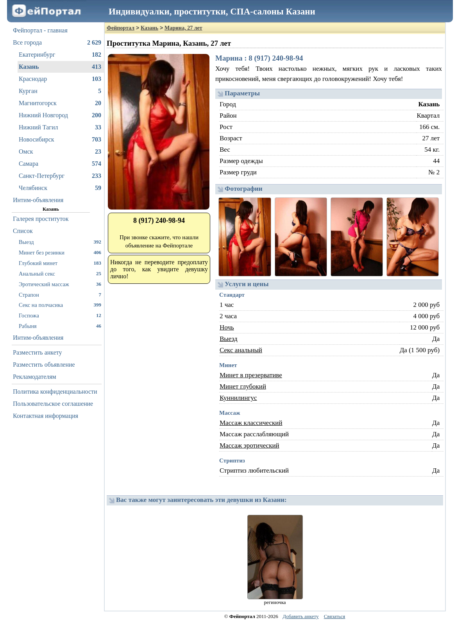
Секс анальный (241, 350)
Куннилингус (238, 397)
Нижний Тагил (60, 127)
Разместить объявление (44, 364)
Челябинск (60, 188)
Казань (60, 67)
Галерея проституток (41, 218)
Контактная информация (45, 415)
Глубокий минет (60, 262)
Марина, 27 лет (183, 28)
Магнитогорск (60, 103)
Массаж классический (251, 422)
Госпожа (60, 315)
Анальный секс (60, 273)
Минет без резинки (60, 252)
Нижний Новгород (60, 115)
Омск (60, 152)
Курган (60, 91)
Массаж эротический (249, 445)
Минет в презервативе (251, 375)
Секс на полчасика (60, 304)
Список (23, 231)
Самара (60, 164)
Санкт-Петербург (60, 176)
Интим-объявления (38, 200)
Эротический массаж (60, 284)
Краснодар (60, 79)
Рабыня (60, 325)
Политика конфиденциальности (55, 391)
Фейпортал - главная (40, 30)
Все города (57, 42)
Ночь (227, 327)
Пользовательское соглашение (53, 403)
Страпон (60, 294)
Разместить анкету (37, 352)
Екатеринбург (60, 55)
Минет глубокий (243, 386)
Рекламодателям (34, 376)
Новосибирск (60, 139)
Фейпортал (120, 28)
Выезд (60, 241)
